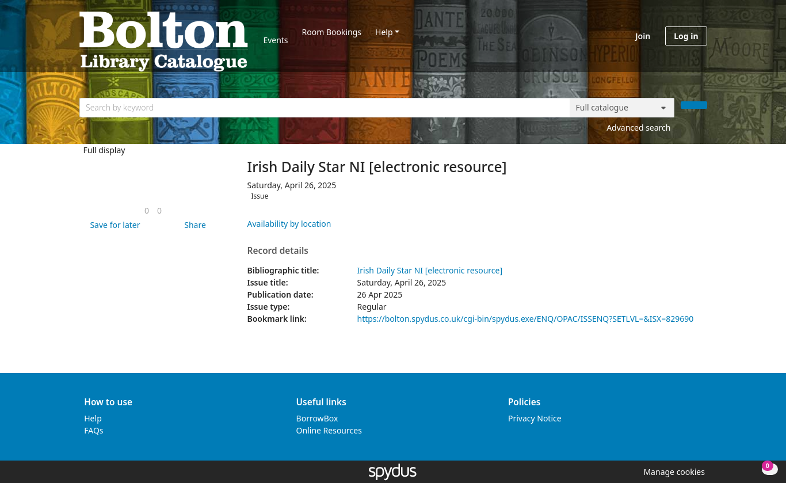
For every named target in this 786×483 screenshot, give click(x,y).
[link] (146, 210)
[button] (113, 225)
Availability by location (289, 223)
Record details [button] (277, 251)
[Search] (694, 105)
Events (275, 40)
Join (642, 36)
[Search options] (622, 107)
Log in (686, 36)
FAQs (93, 430)
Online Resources (329, 430)
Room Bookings (331, 31)
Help (384, 31)
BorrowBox (317, 418)
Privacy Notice (535, 418)
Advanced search (638, 127)
